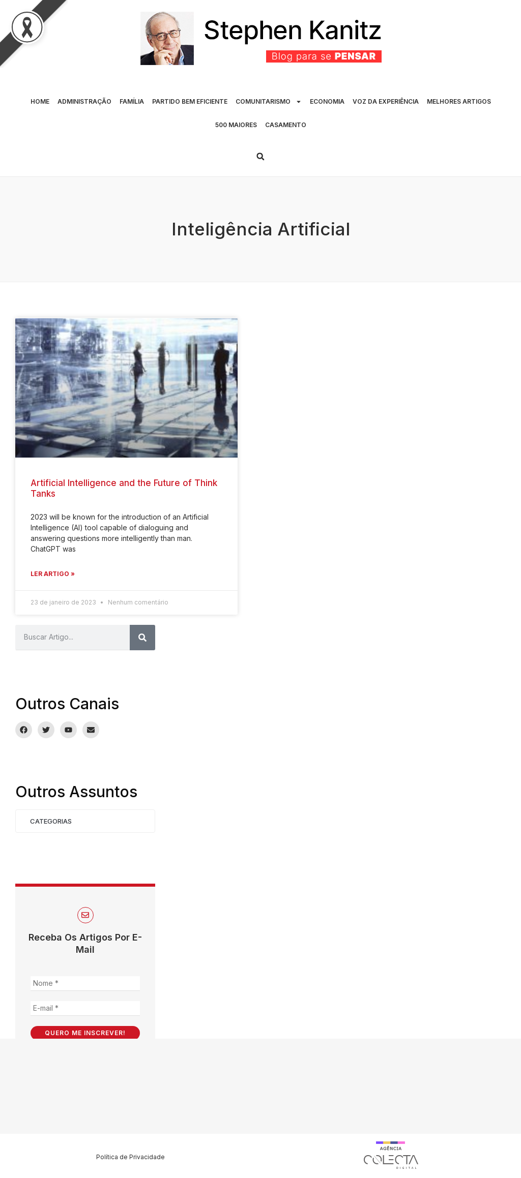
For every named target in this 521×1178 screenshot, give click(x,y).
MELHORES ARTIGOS (459, 101)
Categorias (51, 821)
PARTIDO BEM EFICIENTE (189, 101)
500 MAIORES (236, 125)
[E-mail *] (85, 1008)
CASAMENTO (285, 125)
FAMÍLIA (132, 101)
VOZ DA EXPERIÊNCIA (386, 101)
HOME (40, 101)
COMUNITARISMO (269, 102)
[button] (260, 156)
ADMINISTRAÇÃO (84, 101)
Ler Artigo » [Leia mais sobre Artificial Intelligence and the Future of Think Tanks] (53, 574)
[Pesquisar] (142, 637)
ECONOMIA (327, 101)
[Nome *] (85, 983)
